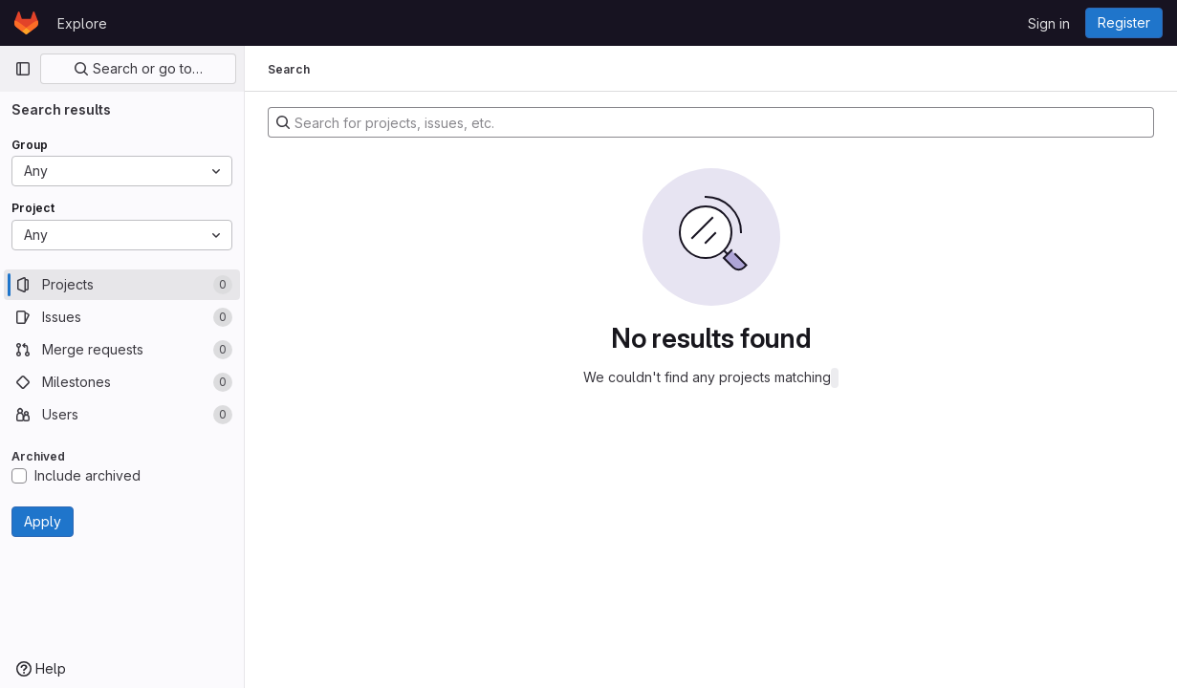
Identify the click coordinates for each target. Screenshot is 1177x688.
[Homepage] (26, 23)
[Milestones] (122, 382)
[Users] (122, 414)
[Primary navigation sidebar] (23, 69)
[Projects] (122, 284)
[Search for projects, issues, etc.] (711, 122)
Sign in (1049, 23)
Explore (82, 23)
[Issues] (122, 317)
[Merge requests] (122, 349)
